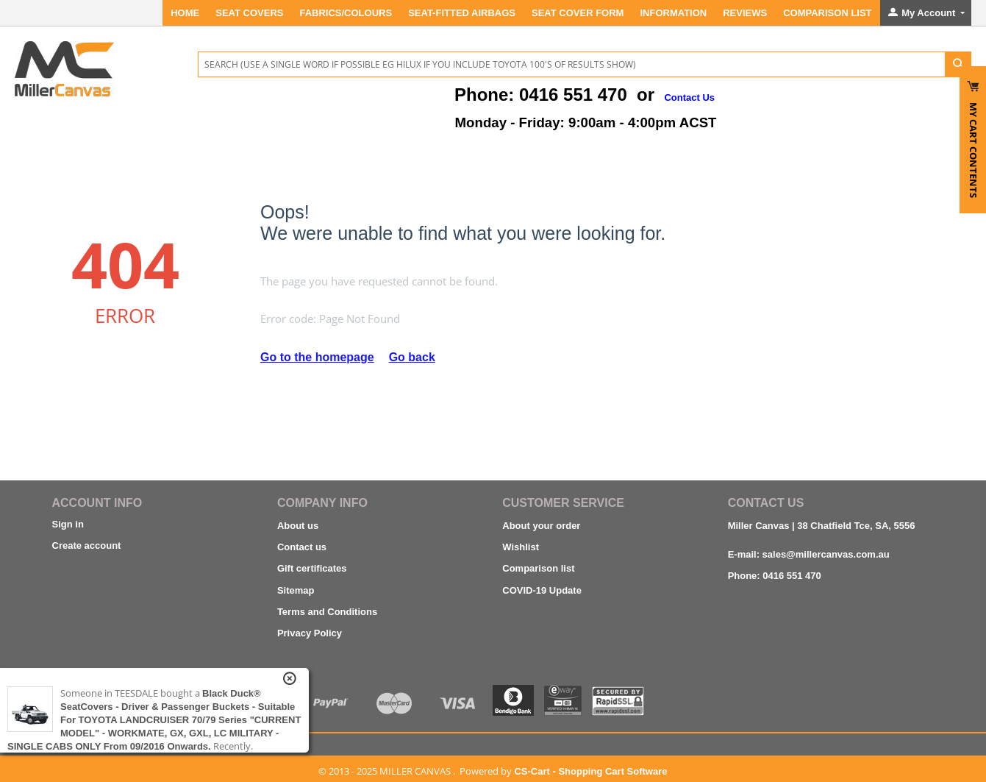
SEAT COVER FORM (578, 12)
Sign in (68, 524)
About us (297, 525)
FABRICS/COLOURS (345, 12)
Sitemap (296, 590)
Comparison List (827, 12)
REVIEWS (745, 12)
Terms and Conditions (327, 611)
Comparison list (538, 568)
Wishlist (520, 546)
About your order (541, 525)
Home (185, 12)
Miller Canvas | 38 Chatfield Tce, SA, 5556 (821, 525)
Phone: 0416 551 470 (774, 575)
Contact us (301, 546)
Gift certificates (312, 568)
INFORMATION (673, 12)
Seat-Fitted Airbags (461, 12)
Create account (86, 545)
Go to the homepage (317, 357)
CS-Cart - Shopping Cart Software (590, 771)
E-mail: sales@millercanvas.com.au (809, 554)
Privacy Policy (309, 633)
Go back (412, 357)
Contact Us (689, 97)
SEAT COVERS (249, 12)
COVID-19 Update (542, 590)
